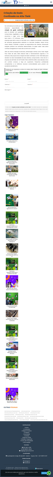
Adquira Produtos (27, 431)
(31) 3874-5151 (24, 72)
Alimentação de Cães (35, 412)
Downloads (27, 434)
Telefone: (7, 84)
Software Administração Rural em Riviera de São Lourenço (12, 273)
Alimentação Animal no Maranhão (12, 379)
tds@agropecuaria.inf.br (27, 451)
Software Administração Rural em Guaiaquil (12, 371)
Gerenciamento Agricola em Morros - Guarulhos (12, 162)
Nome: (7, 79)
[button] (51, 2)
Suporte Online (27, 437)
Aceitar (44, 473)
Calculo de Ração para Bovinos (11, 419)
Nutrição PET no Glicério (12, 188)
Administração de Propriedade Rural (12, 411)
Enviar (26, 103)
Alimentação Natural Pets (9, 418)
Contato (27, 436)
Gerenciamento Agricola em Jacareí (12, 208)
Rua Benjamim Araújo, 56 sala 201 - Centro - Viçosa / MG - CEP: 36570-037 (27, 456)
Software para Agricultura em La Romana (12, 352)
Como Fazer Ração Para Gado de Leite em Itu (12, 255)
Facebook (27, 462)
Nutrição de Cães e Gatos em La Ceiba (12, 402)
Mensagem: (8, 90)
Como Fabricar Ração (24, 419)
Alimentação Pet (19, 418)
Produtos (26, 432)
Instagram (27, 461)
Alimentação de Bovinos (24, 412)
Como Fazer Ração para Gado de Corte (38, 419)
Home (27, 427)
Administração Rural (25, 411)
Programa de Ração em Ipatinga (12, 306)
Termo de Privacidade (27, 440)
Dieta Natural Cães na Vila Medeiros (12, 130)
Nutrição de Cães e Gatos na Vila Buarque (12, 289)
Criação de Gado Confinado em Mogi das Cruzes (12, 174)
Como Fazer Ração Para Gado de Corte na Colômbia (12, 319)
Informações (26, 442)
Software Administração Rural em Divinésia (12, 339)
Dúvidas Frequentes (27, 439)
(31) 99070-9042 (27, 449)
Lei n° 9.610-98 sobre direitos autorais (28, 111)
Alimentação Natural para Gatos (37, 416)
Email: (29, 79)
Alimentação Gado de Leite (10, 416)
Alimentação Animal (35, 411)
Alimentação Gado (19, 414)
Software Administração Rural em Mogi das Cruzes (12, 226)
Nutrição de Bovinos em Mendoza (12, 141)
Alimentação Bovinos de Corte (10, 412)
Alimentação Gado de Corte (31, 414)
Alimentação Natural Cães (23, 416)
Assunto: (30, 84)
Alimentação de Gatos (9, 414)
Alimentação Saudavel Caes (31, 418)
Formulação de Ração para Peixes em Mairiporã (12, 240)
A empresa (27, 429)
